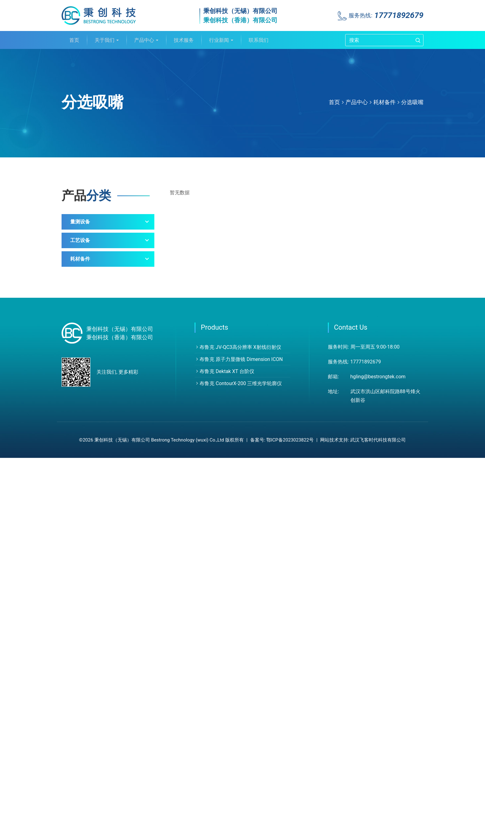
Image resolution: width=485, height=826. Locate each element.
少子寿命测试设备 (97, 381)
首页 (74, 40)
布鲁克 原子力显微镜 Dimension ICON (239, 727)
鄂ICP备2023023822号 (290, 808)
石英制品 (87, 603)
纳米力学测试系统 (97, 311)
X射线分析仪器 (94, 242)
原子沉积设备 (92, 485)
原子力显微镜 (92, 256)
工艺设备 (80, 437)
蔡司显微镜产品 (95, 353)
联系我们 (258, 40)
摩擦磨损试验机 (95, 325)
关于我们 (107, 40)
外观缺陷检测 (92, 339)
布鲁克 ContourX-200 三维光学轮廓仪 (238, 751)
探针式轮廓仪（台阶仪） (105, 270)
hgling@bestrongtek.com (378, 745)
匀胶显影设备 (92, 471)
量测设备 (80, 222)
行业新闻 (221, 40)
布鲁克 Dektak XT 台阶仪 (224, 739)
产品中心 (146, 40)
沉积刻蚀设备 (92, 457)
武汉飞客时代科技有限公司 (378, 808)
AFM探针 (88, 548)
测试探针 (87, 562)
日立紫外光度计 (95, 367)
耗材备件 (384, 102)
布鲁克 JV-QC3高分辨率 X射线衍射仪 (238, 715)
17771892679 (398, 15)
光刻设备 (87, 499)
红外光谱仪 (90, 298)
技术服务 (184, 40)
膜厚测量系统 (92, 395)
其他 (83, 409)
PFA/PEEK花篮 (94, 589)
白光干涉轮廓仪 (95, 284)
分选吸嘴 (412, 102)
